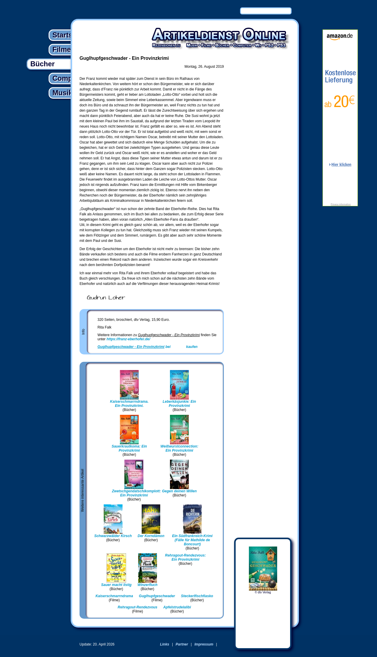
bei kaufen (147, 347)
